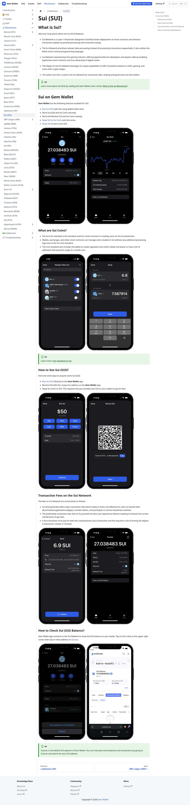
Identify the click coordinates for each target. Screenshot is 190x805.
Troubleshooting (79, 3)
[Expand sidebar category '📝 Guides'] (32, 19)
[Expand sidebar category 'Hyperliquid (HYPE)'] (32, 224)
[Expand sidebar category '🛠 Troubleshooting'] (32, 237)
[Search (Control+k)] (177, 3)
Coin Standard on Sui (61, 361)
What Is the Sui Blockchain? (115, 86)
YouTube (22, 790)
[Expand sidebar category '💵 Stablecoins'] (32, 233)
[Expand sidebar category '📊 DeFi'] (32, 23)
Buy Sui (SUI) (48, 109)
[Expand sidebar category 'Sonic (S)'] (32, 189)
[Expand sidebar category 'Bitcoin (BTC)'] (32, 32)
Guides (31, 3)
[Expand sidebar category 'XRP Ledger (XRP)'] (32, 119)
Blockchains (49, 3)
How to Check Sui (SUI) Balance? (169, 30)
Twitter (74, 794)
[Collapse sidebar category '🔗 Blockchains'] (32, 28)
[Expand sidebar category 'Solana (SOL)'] (32, 45)
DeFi (39, 3)
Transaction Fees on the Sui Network (171, 26)
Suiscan (74, 639)
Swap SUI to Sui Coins (52, 120)
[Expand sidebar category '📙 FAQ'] (32, 15)
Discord (74, 790)
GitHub (160, 3)
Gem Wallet (103, 799)
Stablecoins (63, 3)
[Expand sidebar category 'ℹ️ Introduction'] (32, 10)
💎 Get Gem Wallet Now (142, 4)
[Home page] (40, 11)
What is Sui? (160, 12)
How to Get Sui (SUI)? (165, 23)
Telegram (75, 786)
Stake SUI (46, 123)
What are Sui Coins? (165, 19)
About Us (21, 786)
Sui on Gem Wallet (162, 16)
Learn (20, 794)
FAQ (23, 3)
